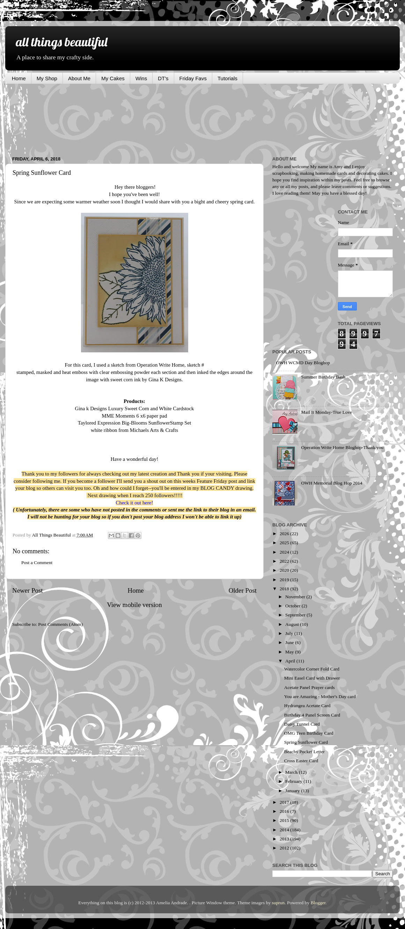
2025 (285, 542)
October (293, 605)
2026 (285, 533)
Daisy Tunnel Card (302, 724)
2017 (285, 802)
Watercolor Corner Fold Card (311, 669)
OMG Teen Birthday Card (308, 733)
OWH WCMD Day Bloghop (303, 362)
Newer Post (27, 590)
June (290, 642)
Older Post (243, 590)
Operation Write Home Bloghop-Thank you (342, 447)
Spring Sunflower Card (306, 742)
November (295, 596)
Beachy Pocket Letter (304, 751)
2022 (285, 561)
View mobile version (134, 604)
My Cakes (113, 78)
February (294, 781)
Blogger (318, 902)
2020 (285, 570)
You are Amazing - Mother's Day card (320, 696)
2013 (285, 838)
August (292, 624)
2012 (285, 848)
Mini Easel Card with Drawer (312, 678)
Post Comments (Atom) (60, 624)
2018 (285, 588)
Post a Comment (36, 562)
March (292, 772)
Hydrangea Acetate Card (307, 705)
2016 (285, 811)
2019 (285, 579)
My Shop (47, 78)
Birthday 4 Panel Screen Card (312, 715)
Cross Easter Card (301, 760)
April (290, 661)
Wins (141, 78)
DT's (163, 78)
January (293, 790)
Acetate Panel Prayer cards (309, 687)
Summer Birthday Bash (323, 377)
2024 (285, 552)
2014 (285, 829)
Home (19, 78)
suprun (278, 902)
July (289, 633)
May (290, 651)
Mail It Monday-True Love (326, 412)
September (296, 614)
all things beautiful (61, 42)
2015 (285, 820)
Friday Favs (193, 78)
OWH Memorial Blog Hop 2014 (331, 483)
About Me (79, 78)
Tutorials (227, 78)
